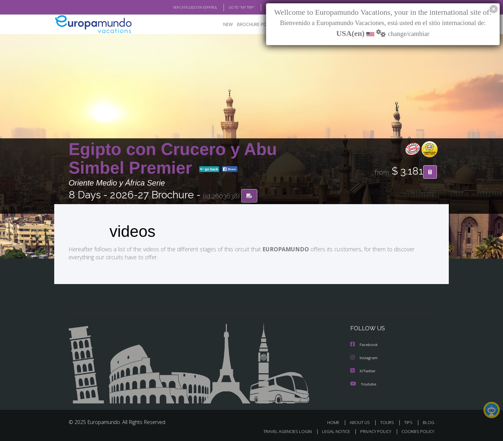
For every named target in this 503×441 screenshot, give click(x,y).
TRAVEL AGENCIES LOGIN (281, 430)
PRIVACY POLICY (373, 430)
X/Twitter (363, 370)
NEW (222, 24)
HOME (335, 421)
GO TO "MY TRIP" (231, 7)
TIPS (409, 421)
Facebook (364, 344)
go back (209, 169)
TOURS (388, 421)
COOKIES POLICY (416, 430)
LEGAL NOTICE (332, 430)
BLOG (262, 7)
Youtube (363, 382)
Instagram (364, 357)
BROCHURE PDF (248, 24)
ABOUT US (361, 421)
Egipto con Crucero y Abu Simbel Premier (173, 158)
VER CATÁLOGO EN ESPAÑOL (180, 7)
